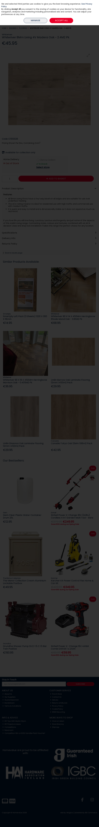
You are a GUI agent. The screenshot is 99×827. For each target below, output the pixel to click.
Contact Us (56, 697)
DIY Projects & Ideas (11, 724)
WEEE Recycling (57, 712)
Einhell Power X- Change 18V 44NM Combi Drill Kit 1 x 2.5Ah (70, 647)
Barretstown (8, 703)
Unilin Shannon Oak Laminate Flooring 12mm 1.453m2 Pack (23, 445)
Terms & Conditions (11, 706)
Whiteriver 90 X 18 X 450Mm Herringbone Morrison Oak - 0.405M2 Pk (25, 381)
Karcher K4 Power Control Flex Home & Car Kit (72, 582)
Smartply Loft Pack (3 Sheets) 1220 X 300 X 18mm (25, 318)
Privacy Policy (56, 706)
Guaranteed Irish (10, 700)
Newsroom (7, 730)
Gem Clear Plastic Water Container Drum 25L (22, 516)
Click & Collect (47, 160)
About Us (7, 694)
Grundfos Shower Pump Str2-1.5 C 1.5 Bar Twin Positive (25, 647)
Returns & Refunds (59, 703)
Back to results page (13, 253)
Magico (70, 812)
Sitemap (54, 727)
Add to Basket (56, 178)
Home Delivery (11, 159)
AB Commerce (91, 812)
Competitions (9, 727)
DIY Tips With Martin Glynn (14, 721)
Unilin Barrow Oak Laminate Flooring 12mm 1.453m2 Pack (70, 381)
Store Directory (57, 724)
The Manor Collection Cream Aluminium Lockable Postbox (24, 582)
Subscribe (80, 684)
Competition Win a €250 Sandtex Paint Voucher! (23, 733)
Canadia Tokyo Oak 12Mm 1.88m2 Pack (71, 443)
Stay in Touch (9, 679)
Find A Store (56, 694)
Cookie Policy (56, 709)
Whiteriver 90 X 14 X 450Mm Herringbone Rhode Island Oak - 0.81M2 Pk (73, 318)
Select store (43, 167)
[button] (88, 55)
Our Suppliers (9, 697)
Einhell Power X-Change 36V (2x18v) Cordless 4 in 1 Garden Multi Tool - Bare (72, 516)
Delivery (54, 700)
